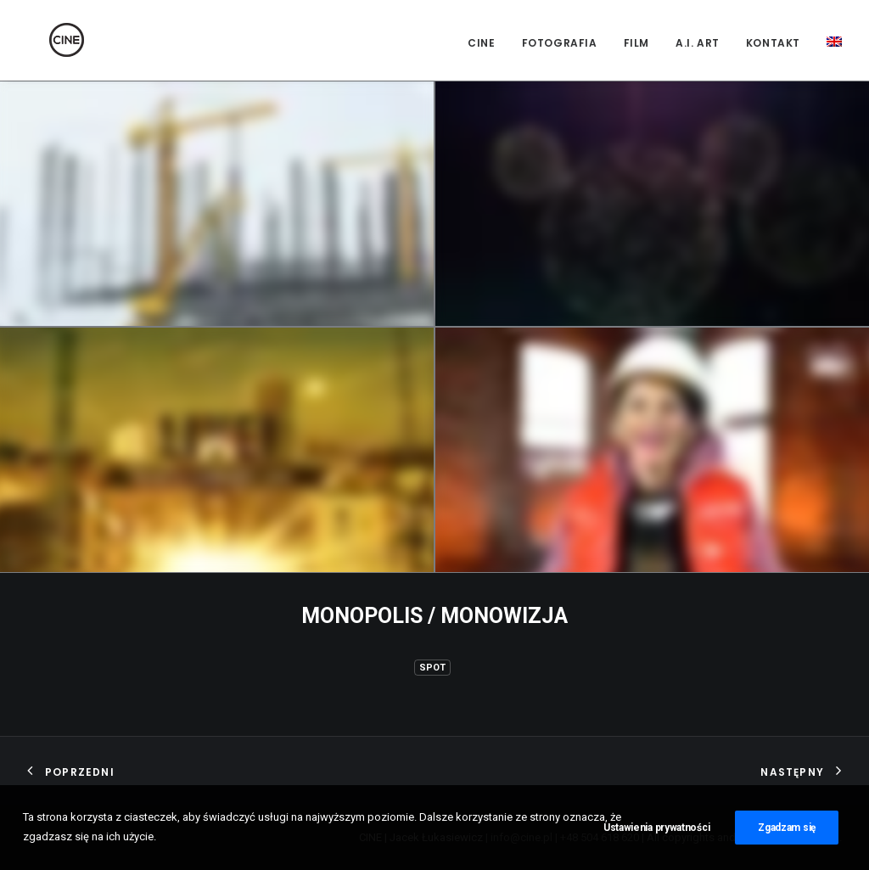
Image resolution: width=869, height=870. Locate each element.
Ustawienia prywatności (656, 833)
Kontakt (773, 43)
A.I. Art (698, 43)
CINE (481, 43)
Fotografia (559, 43)
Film (636, 43)
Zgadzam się (787, 833)
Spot (432, 667)
